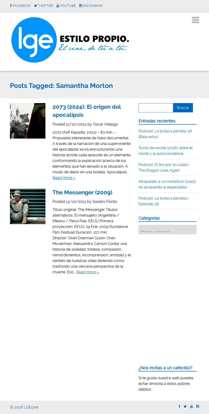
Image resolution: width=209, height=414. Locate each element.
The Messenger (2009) (82, 192)
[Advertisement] (173, 267)
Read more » (64, 177)
